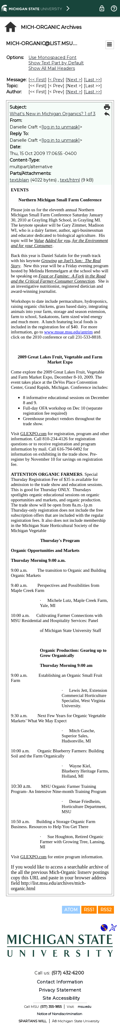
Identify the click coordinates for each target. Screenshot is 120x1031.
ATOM (71, 909)
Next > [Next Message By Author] (74, 91)
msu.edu (84, 1007)
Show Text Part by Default (56, 63)
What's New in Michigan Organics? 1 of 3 (53, 113)
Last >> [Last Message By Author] (92, 91)
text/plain (19, 180)
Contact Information (60, 982)
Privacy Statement (60, 990)
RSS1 (89, 909)
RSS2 (106, 909)
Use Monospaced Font (52, 57)
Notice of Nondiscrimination (59, 1014)
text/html (70, 180)
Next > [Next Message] (74, 79)
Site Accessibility (61, 998)
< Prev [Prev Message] (56, 79)
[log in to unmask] (60, 127)
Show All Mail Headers (51, 68)
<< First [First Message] (37, 79)
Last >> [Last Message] (92, 79)
